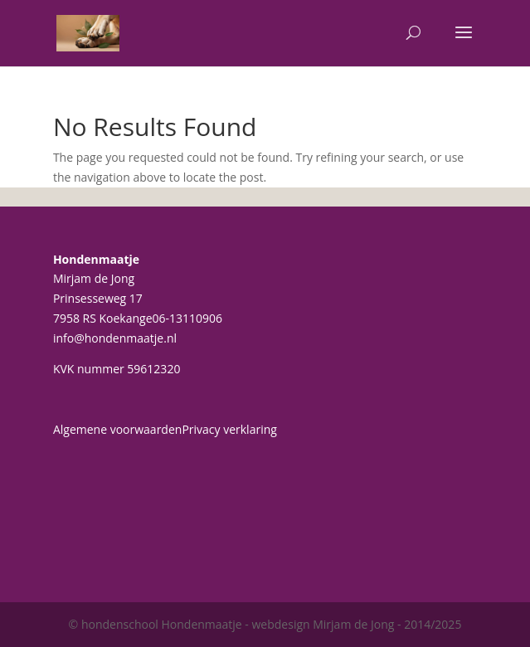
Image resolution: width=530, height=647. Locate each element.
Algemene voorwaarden (117, 429)
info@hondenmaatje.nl (115, 338)
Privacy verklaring (229, 429)
